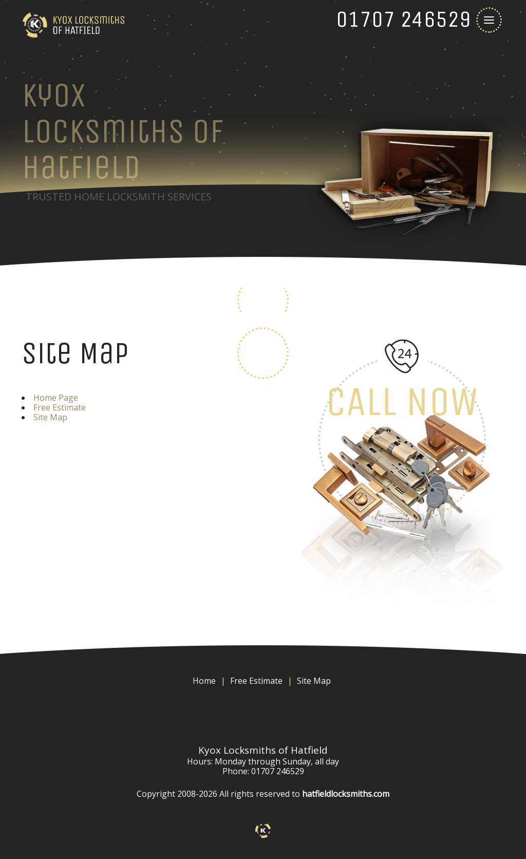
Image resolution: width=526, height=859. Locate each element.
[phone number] (403, 19)
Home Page (55, 397)
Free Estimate (59, 407)
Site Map (50, 417)
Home (204, 681)
